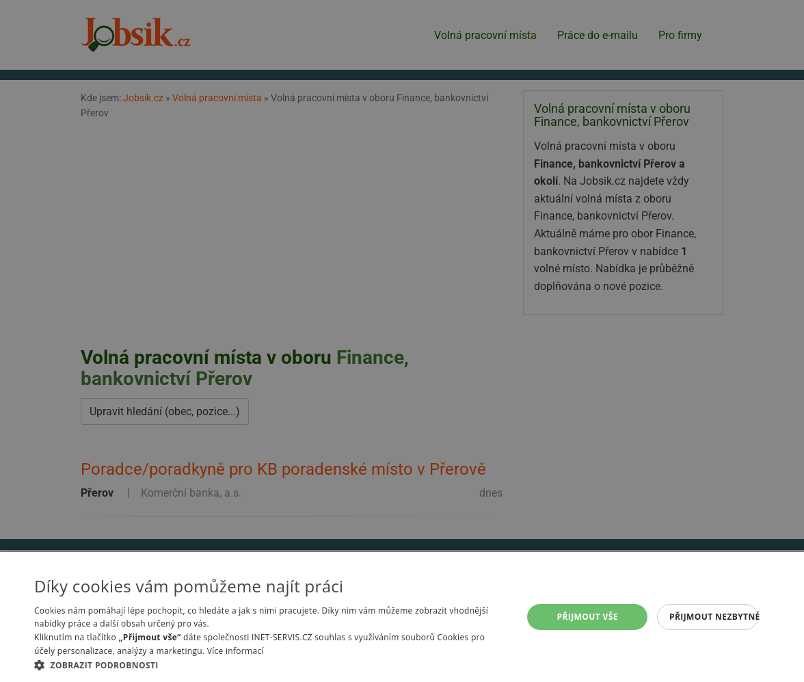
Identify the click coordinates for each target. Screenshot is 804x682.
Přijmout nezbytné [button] (713, 616)
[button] (271, 665)
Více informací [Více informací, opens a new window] (235, 651)
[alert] (402, 341)
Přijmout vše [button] (587, 616)
